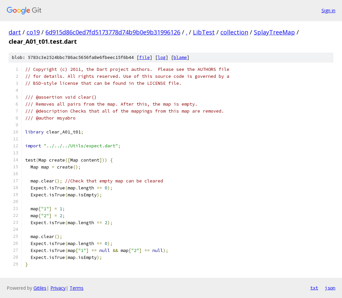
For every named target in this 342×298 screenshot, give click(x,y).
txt (314, 288)
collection (234, 32)
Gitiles (39, 288)
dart (15, 32)
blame (180, 57)
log (162, 57)
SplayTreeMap (274, 32)
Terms (77, 288)
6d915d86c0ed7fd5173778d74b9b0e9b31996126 (112, 32)
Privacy (58, 288)
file (144, 57)
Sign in (328, 10)
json (330, 288)
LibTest (204, 32)
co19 (33, 32)
